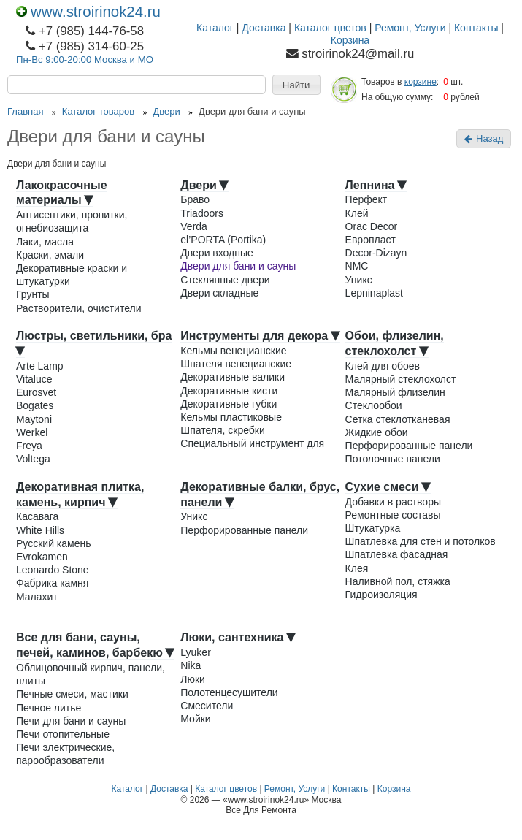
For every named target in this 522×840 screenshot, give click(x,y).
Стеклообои (373, 405)
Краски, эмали (50, 255)
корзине (420, 82)
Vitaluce (34, 379)
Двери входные (216, 253)
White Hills (40, 530)
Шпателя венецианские (235, 364)
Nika (190, 665)
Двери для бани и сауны (238, 266)
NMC (357, 266)
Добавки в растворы (393, 502)
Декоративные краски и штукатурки (71, 274)
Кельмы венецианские (233, 350)
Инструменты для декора (259, 335)
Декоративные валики (232, 377)
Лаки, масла (45, 242)
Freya (29, 445)
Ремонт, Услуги (410, 28)
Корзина (350, 40)
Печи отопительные (63, 734)
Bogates (34, 405)
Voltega (33, 459)
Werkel (31, 432)
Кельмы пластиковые (231, 417)
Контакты (476, 28)
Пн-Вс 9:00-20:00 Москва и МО (84, 59)
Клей (357, 213)
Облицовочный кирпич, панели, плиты (90, 674)
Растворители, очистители (78, 308)
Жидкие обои (376, 432)
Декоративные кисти (228, 391)
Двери (204, 185)
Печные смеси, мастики (72, 694)
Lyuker (195, 652)
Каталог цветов (330, 28)
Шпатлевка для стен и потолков (420, 541)
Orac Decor (371, 226)
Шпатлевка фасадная (396, 554)
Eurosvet (36, 392)
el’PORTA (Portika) (223, 239)
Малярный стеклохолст (400, 379)
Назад (483, 138)
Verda (193, 226)
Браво (195, 199)
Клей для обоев (382, 366)
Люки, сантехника (238, 637)
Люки (192, 679)
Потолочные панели (392, 459)
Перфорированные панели (409, 445)
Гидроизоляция (381, 594)
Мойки (195, 719)
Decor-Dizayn (376, 253)
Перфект (366, 199)
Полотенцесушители (228, 692)
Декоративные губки (228, 404)
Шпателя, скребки (222, 430)
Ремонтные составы (393, 515)
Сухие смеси (388, 487)
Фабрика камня (52, 583)
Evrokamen (42, 556)
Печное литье (48, 708)
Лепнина (376, 185)
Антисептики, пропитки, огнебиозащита (71, 221)
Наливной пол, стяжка (397, 581)
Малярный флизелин (395, 392)
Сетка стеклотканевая (397, 419)
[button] (296, 85)
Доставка (263, 28)
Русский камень (53, 543)
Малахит (37, 597)
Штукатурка (373, 528)
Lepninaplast (374, 293)
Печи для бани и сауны (71, 721)
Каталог (215, 28)
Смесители (206, 705)
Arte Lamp (40, 366)
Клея (357, 568)
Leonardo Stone (52, 570)
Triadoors (201, 213)
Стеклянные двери (224, 280)
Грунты (33, 294)
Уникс (358, 280)
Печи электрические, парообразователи (65, 753)
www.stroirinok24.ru (88, 12)
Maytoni (34, 419)
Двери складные (219, 293)
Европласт (370, 239)
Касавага (37, 516)
